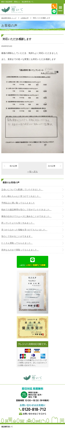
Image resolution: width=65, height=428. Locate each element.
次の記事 (51, 166)
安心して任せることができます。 (17, 236)
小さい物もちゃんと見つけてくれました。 (21, 196)
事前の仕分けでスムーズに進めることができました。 (26, 216)
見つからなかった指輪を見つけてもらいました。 (24, 230)
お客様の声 (25, 18)
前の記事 (13, 166)
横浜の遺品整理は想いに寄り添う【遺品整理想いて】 (12, 9)
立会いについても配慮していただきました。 (22, 189)
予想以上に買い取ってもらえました (18, 203)
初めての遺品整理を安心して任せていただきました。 (26, 210)
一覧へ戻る (32, 172)
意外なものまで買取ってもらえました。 (20, 250)
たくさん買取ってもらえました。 (17, 243)
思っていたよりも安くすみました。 (18, 223)
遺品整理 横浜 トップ (8, 18)
